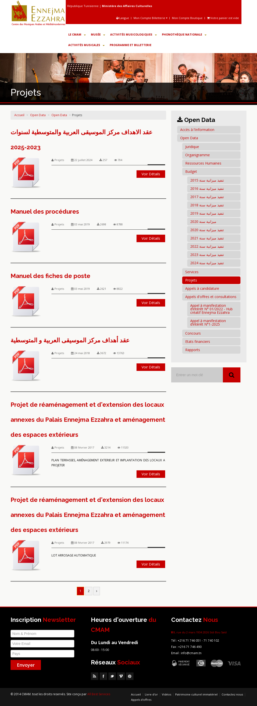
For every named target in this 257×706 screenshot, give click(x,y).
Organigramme (197, 155)
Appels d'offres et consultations (210, 296)
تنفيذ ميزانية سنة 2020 (207, 229)
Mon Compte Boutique (187, 18)
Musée (98, 34)
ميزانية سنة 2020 (203, 221)
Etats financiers (197, 341)
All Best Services (98, 694)
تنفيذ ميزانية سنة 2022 (207, 246)
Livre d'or (151, 694)
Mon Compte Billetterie (150, 18)
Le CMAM (77, 34)
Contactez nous (232, 694)
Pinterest (130, 676)
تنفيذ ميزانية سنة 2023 (207, 254)
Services (192, 271)
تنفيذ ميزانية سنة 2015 (207, 180)
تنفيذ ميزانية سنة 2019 (207, 213)
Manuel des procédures (45, 211)
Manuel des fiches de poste (50, 275)
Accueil (19, 115)
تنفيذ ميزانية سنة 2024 (207, 262)
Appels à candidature (202, 288)
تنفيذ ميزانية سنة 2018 (207, 205)
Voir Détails (151, 174)
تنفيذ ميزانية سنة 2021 (207, 238)
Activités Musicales (86, 45)
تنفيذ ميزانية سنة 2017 (207, 196)
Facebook (103, 676)
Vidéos (166, 694)
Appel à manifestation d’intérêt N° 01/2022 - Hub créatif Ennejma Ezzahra (211, 309)
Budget (191, 171)
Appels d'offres (141, 699)
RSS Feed (94, 676)
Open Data (38, 115)
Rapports (192, 349)
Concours (193, 333)
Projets (191, 280)
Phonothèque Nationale (184, 34)
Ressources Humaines (203, 163)
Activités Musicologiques (133, 34)
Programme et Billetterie (130, 45)
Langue (123, 18)
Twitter (112, 676)
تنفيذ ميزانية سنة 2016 (207, 188)
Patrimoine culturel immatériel (196, 694)
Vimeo (121, 676)
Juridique (192, 146)
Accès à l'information (197, 129)
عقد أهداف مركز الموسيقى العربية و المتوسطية (70, 340)
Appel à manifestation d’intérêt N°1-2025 (208, 322)
